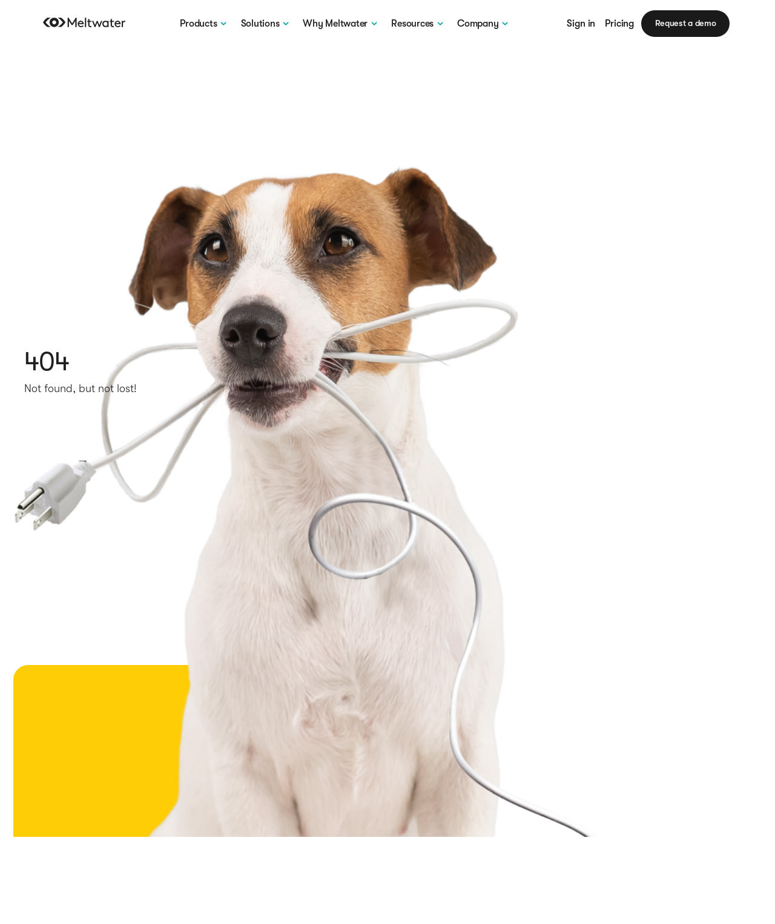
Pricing (619, 23)
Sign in (581, 23)
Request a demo (685, 23)
